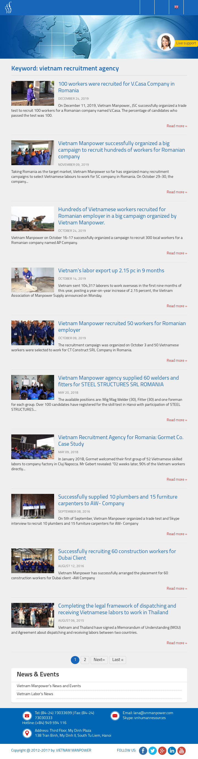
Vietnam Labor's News (35, 694)
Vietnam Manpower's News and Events (49, 686)
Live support (186, 43)
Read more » (177, 126)
